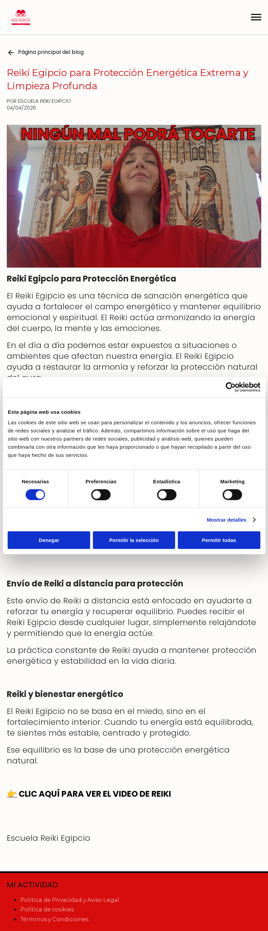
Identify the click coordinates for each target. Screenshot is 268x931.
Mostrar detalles (227, 519)
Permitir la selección (134, 540)
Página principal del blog (45, 53)
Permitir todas (219, 540)
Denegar (49, 540)
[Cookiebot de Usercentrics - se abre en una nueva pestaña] (230, 387)
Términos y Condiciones (54, 919)
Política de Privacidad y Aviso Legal (69, 900)
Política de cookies (47, 909)
